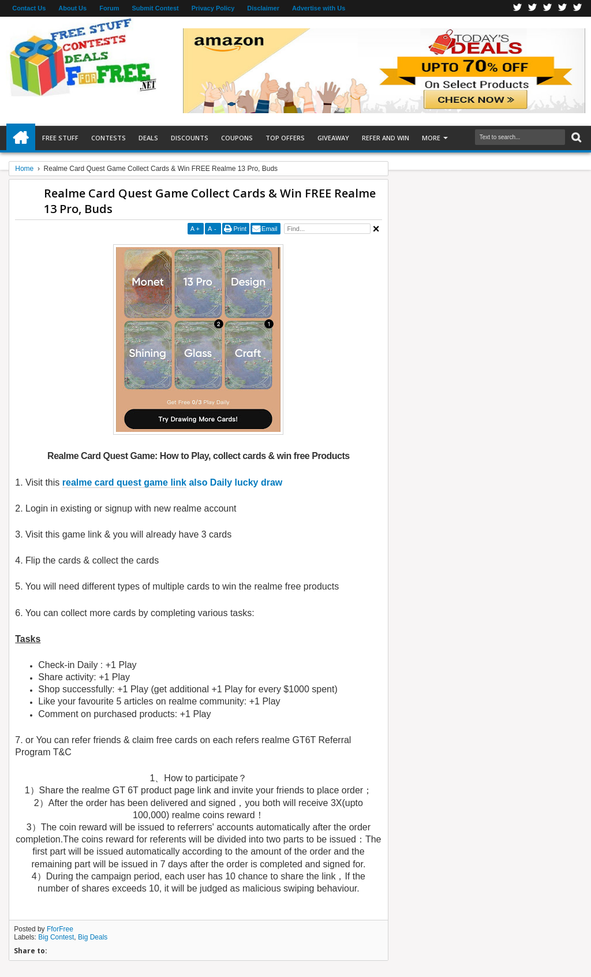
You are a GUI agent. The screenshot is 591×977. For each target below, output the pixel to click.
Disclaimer (263, 8)
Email (269, 228)
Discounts (189, 137)
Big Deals (92, 937)
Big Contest (56, 937)
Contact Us (29, 8)
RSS (562, 8)
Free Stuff (60, 137)
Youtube (577, 8)
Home (20, 138)
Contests (108, 137)
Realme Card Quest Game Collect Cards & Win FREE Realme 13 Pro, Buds (210, 201)
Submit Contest (155, 8)
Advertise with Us (318, 8)
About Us (72, 8)
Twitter (532, 8)
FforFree (60, 929)
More (431, 137)
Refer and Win (385, 137)
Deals (148, 137)
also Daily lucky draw (172, 483)
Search (575, 137)
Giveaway (333, 137)
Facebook (517, 8)
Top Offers (285, 137)
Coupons (237, 137)
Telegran (547, 8)
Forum (109, 8)
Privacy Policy (213, 8)
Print (239, 228)
